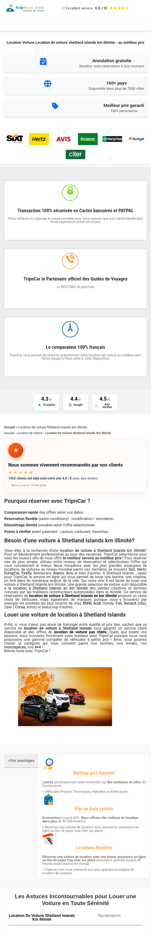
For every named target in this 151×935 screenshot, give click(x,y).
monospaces (15, 647)
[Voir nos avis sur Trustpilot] (46, 402)
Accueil (9, 427)
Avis (70, 573)
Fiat (119, 603)
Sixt (132, 569)
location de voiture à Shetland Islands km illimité (102, 550)
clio (142, 603)
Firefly (26, 573)
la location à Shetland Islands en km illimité (49, 588)
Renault (130, 603)
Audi (97, 603)
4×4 (38, 647)
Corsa (20, 607)
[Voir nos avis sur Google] (76, 402)
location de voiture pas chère (80, 632)
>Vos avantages (21, 760)
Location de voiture (30, 433)
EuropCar (11, 573)
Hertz (141, 569)
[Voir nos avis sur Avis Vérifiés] (105, 402)
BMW (87, 603)
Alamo (58, 573)
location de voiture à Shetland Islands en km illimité (73, 596)
